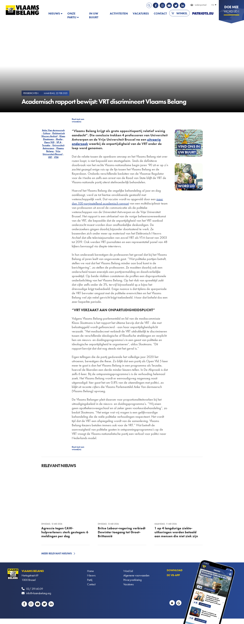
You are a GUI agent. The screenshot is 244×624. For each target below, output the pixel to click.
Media (59, 139)
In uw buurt (93, 15)
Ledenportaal (200, 4)
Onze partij (71, 15)
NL (212, 4)
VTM (56, 157)
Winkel (181, 13)
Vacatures (141, 13)
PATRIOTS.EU (203, 13)
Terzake (46, 145)
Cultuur (46, 133)
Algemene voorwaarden (136, 575)
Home (90, 571)
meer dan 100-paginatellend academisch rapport (117, 201)
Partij (89, 580)
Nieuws (54, 13)
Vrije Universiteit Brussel (53, 153)
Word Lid (128, 571)
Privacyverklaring (132, 580)
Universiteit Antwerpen (53, 147)
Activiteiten (119, 13)
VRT (50, 157)
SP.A (58, 142)
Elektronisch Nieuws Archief (53, 135)
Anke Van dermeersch (53, 130)
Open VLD (49, 142)
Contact (160, 13)
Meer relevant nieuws (56, 553)
